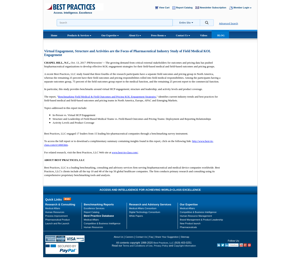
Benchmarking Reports (99, 204)
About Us (135, 35)
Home (54, 35)
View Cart (163, 7)
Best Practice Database (99, 215)
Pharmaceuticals (188, 227)
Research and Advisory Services (150, 204)
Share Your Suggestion (167, 237)
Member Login (242, 7)
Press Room (158, 35)
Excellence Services (94, 208)
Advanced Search (228, 23)
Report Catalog (183, 7)
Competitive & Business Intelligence (102, 223)
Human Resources (93, 227)
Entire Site (185, 22)
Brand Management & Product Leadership (201, 219)
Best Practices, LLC (164, 242)
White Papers (136, 216)
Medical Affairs (52, 208)
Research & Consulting (60, 204)
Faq (151, 237)
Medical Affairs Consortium (142, 208)
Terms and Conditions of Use (137, 245)
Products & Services (79, 35)
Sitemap (185, 237)
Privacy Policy (161, 245)
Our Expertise (110, 35)
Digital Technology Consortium (144, 212)
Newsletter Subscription (211, 7)
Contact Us (183, 35)
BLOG (221, 35)
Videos (203, 35)
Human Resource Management (196, 216)
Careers (129, 237)
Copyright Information (185, 245)
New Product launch (190, 223)
